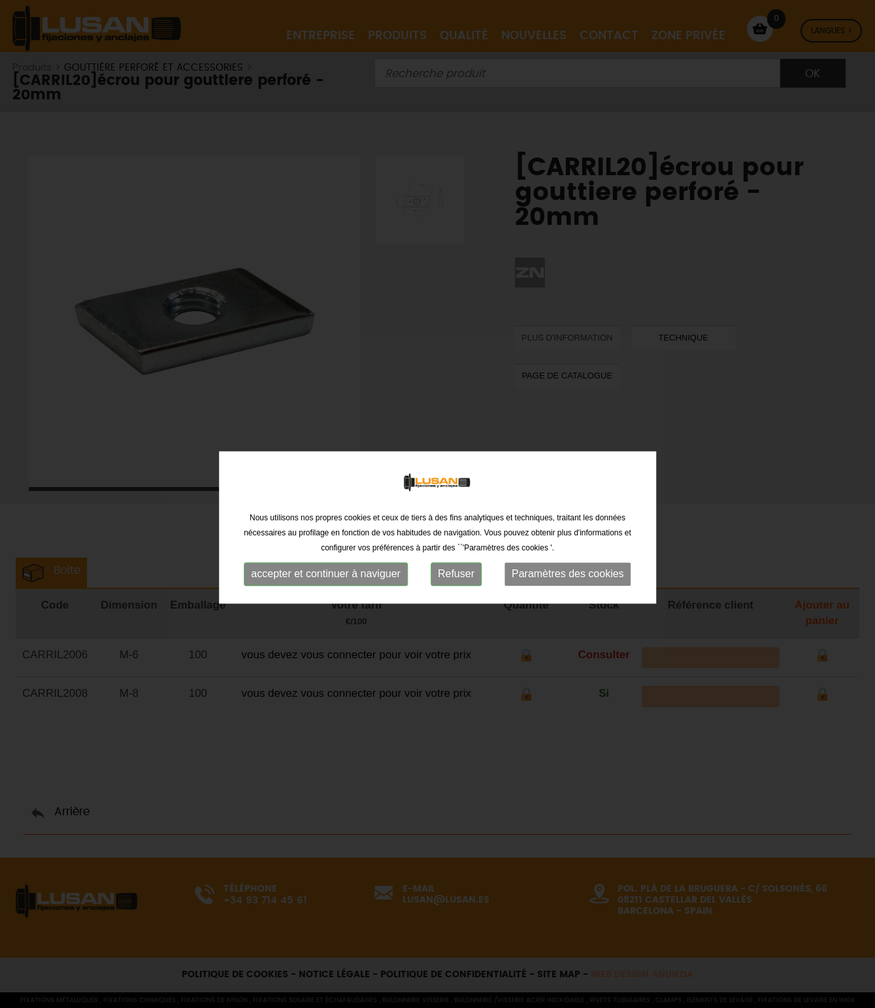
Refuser (456, 599)
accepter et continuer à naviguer (326, 599)
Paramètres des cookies (568, 599)
